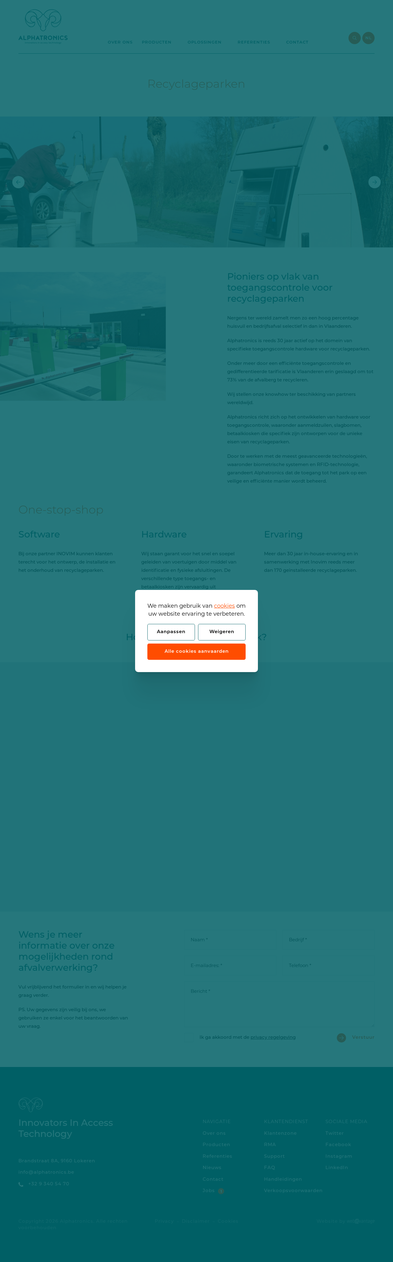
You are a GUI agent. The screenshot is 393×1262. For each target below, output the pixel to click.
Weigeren (221, 632)
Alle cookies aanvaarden (197, 651)
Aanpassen (171, 632)
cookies (224, 605)
